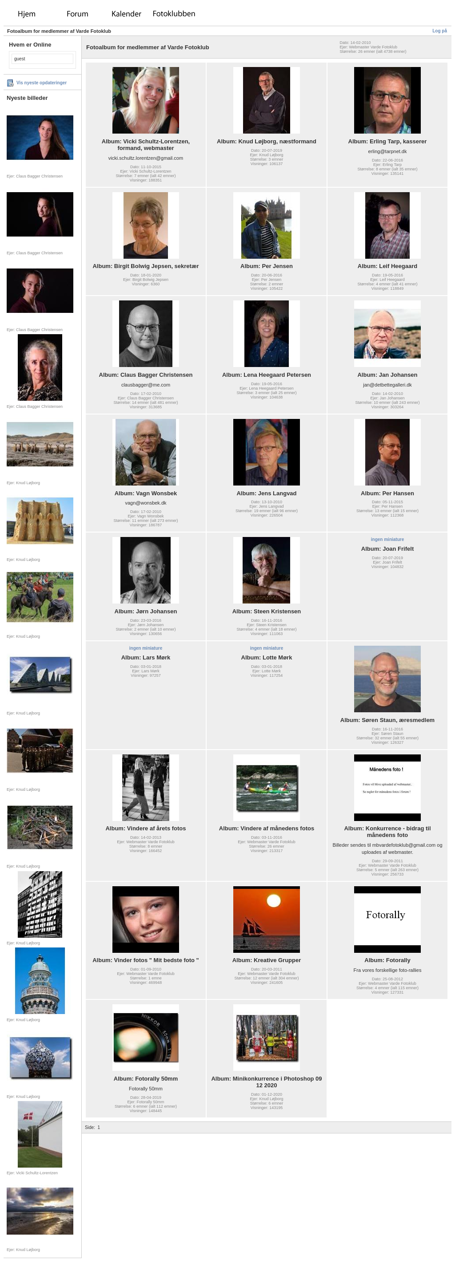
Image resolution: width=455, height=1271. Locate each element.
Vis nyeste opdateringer (41, 82)
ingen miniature (387, 539)
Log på (439, 30)
